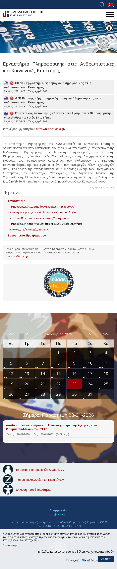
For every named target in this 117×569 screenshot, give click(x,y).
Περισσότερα (11, 545)
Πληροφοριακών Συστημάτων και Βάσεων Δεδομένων (42, 206)
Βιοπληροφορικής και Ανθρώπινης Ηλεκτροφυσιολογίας (43, 212)
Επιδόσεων (91, 560)
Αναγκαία (75, 560)
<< (11, 334)
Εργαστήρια (17, 201)
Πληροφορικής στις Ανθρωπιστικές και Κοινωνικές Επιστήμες (46, 224)
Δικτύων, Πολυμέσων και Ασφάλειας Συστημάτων (39, 218)
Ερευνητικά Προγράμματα (27, 235)
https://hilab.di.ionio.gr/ (50, 129)
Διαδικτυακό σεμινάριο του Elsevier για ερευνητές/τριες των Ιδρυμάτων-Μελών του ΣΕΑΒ (51, 427)
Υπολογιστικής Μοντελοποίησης (29, 229)
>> (106, 334)
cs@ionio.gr (21, 256)
